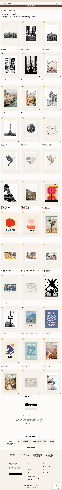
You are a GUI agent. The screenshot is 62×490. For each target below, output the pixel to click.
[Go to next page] (36, 409)
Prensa (29, 465)
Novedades (29, 3)
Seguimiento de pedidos (46, 466)
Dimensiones (38, 8)
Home (40, 3)
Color (25, 8)
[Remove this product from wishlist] (19, 45)
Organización (46, 8)
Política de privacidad (17, 476)
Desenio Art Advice (46, 463)
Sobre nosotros (30, 463)
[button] (57, 486)
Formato (31, 8)
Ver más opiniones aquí (31, 447)
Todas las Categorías (16, 8)
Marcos (21, 3)
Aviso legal (30, 466)
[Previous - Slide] (16, 442)
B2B (49, 3)
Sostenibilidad (30, 469)
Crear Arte (17, 3)
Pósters (9, 3)
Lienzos (13, 3)
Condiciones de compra (46, 468)
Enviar (15, 474)
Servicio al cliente (46, 465)
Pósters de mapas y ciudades (11, 10)
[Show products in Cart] (60, 3)
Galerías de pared (45, 3)
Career (29, 468)
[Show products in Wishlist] (58, 3)
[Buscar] (57, 3)
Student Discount (30, 472)
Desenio (33, 487)
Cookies (44, 471)
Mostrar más (31, 405)
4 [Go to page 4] (32, 409)
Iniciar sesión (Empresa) (31, 476)
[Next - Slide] (56, 442)
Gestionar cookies (46, 472)
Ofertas (25, 3)
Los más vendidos (35, 3)
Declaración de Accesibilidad (32, 471)
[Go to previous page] (26, 409)
